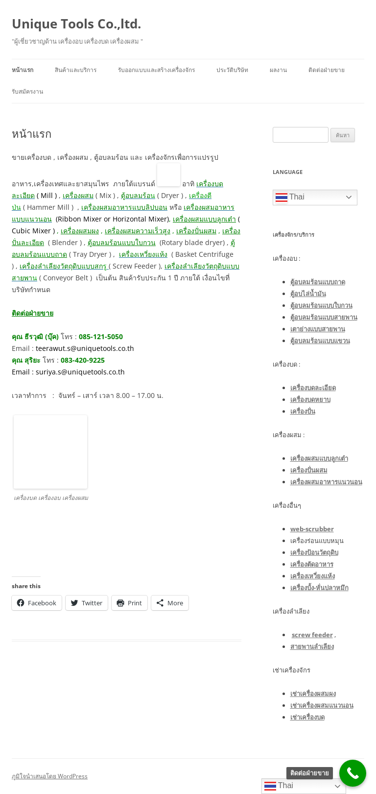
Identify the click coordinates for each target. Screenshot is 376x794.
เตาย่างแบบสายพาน (317, 328)
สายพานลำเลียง (312, 646)
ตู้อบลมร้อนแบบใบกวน (321, 305)
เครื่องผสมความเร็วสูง (137, 230)
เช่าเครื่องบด (307, 717)
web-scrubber (312, 528)
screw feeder (312, 634)
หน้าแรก (22, 70)
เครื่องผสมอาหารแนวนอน (326, 481)
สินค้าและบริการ (75, 70)
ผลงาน (278, 70)
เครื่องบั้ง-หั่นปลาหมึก (319, 587)
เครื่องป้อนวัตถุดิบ (314, 552)
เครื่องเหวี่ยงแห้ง (312, 575)
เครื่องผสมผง (80, 230)
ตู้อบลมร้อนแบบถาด (317, 281)
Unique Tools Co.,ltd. (76, 23)
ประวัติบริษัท (232, 70)
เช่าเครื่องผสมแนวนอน (321, 705)
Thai (290, 197)
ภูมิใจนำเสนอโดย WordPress (50, 776)
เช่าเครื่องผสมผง (313, 693)
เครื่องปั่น (302, 411)
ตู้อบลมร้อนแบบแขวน (320, 340)
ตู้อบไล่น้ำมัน (308, 293)
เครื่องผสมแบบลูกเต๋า (319, 458)
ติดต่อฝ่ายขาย (326, 70)
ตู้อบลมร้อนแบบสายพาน (323, 317)
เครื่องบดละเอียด (313, 387)
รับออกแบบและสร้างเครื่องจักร (156, 70)
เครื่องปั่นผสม (196, 230)
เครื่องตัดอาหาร (311, 564)
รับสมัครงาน (27, 91)
